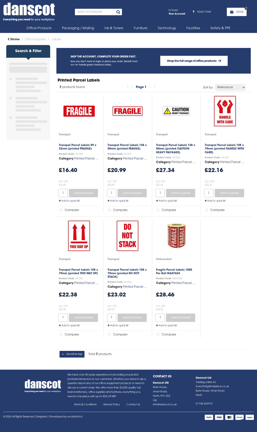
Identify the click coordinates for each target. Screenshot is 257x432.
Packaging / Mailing (78, 28)
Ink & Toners (113, 28)
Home (13, 39)
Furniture (141, 28)
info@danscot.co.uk (165, 404)
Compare (68, 210)
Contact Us (133, 404)
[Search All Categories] (98, 12)
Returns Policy (111, 404)
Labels (56, 39)
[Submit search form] (118, 12)
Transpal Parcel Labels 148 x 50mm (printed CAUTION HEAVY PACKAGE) (175, 149)
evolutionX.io (75, 417)
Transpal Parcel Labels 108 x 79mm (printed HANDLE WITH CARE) (224, 149)
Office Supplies (35, 39)
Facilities (193, 28)
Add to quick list (69, 201)
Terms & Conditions (85, 404)
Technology (167, 28)
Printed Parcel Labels (89, 158)
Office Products (38, 28)
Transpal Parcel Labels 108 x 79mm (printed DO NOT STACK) (127, 274)
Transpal (65, 134)
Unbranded (163, 259)
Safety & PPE (220, 28)
